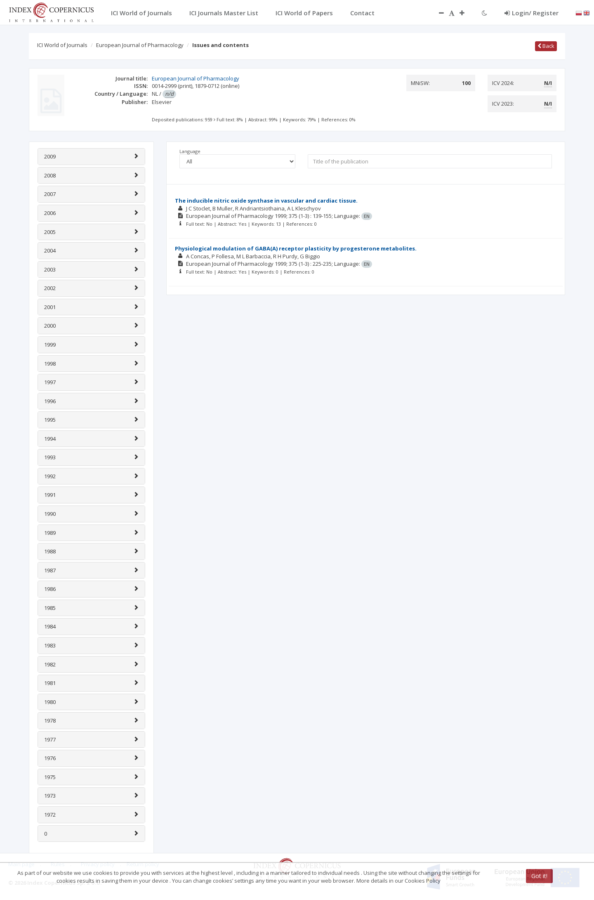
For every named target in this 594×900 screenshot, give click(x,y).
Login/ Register (531, 13)
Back (545, 46)
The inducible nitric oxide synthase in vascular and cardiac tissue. (266, 200)
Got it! (539, 876)
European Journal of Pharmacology (140, 45)
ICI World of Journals (62, 45)
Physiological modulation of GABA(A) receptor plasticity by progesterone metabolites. (296, 248)
